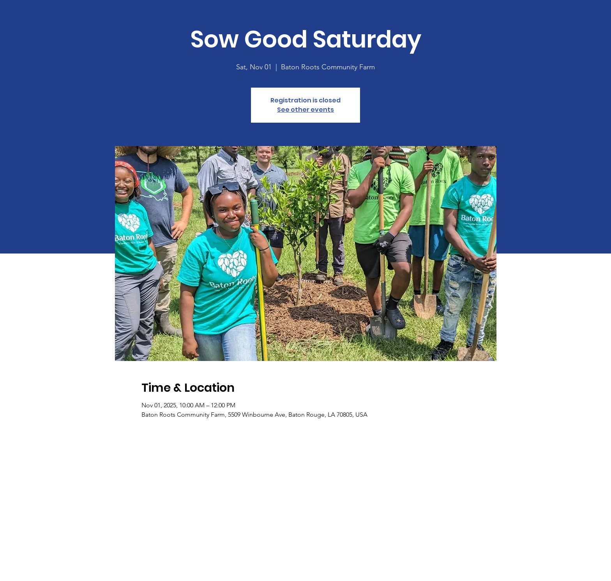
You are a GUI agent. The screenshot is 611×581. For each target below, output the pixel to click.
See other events (305, 109)
